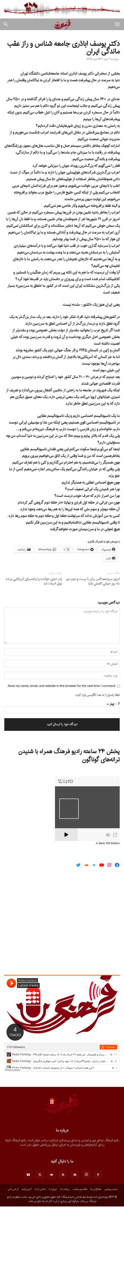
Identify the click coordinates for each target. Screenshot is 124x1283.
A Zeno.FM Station (108, 920)
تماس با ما (40, 1266)
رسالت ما (64, 1266)
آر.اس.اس (13, 1266)
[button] (117, 24)
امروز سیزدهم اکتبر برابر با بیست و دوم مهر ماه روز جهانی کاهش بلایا (93, 657)
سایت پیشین (111, 1266)
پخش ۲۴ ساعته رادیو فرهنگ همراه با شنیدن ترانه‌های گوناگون (69, 832)
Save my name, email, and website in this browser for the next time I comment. (61, 762)
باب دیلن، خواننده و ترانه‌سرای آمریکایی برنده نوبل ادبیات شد (34, 657)
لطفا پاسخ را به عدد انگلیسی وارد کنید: (97, 771)
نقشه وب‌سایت (80, 1266)
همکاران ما (96, 1266)
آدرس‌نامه (26, 1266)
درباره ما (53, 1266)
